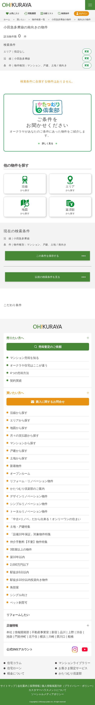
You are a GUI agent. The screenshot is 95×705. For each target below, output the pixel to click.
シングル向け (18, 595)
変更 (87, 51)
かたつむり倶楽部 (70, 673)
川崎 (51, 636)
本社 (9, 632)
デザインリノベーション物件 (29, 496)
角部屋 (14, 587)
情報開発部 (22, 632)
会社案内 (22, 685)
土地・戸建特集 (20, 526)
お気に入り (14, 13)
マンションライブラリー (74, 663)
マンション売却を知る (24, 357)
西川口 (61, 636)
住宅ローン (14, 668)
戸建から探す (18, 450)
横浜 (43, 636)
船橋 (71, 636)
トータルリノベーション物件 (29, 511)
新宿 (54, 632)
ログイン (83, 13)
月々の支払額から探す (24, 435)
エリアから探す (20, 420)
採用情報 (35, 685)
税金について (15, 673)
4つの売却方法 (19, 373)
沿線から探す (18, 412)
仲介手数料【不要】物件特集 (29, 541)
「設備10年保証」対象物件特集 (30, 534)
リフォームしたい (18, 614)
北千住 (33, 636)
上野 (71, 632)
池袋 (9, 636)
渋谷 (79, 632)
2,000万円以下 (19, 564)
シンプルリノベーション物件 (29, 503)
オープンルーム (20, 473)
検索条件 (65, 13)
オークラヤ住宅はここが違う (29, 365)
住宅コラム (14, 663)
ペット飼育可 (18, 602)
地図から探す (18, 428)
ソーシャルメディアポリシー (47, 694)
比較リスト (48, 13)
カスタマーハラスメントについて (47, 690)
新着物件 (16, 465)
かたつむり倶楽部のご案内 (27, 488)
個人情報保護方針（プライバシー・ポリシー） (68, 685)
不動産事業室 (40, 632)
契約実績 (16, 380)
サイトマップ (7, 685)
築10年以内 (17, 557)
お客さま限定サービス (73, 668)
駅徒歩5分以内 (19, 572)
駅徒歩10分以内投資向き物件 (29, 579)
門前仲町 (20, 636)
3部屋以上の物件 (21, 549)
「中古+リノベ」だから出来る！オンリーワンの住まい (45, 519)
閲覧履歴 (32, 13)
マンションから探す (23, 443)
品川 (63, 632)
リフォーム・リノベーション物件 (31, 481)
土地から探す (18, 458)
